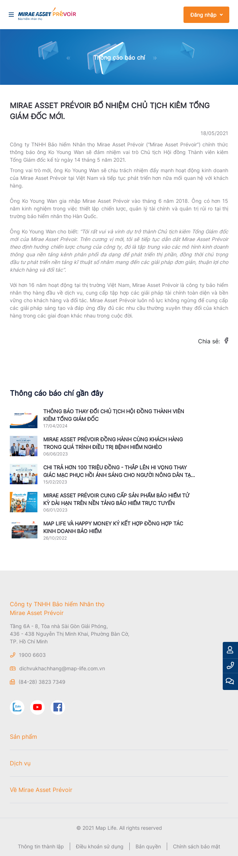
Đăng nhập (203, 15)
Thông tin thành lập (41, 846)
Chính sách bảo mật (196, 846)
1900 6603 (32, 655)
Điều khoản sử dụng (100, 846)
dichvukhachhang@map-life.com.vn (62, 668)
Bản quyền (148, 846)
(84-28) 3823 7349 (42, 682)
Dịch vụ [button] (20, 763)
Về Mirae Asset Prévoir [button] (41, 789)
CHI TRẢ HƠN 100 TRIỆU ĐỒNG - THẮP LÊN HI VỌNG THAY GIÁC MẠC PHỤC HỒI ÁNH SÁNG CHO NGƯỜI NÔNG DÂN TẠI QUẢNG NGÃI (117, 475)
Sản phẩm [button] (23, 736)
